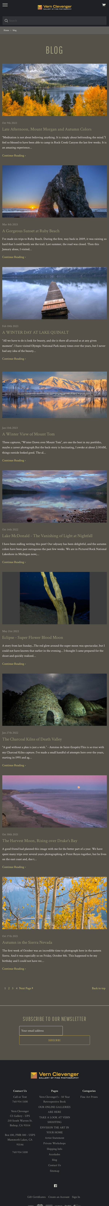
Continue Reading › (14, 156)
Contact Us (54, 1154)
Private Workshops (54, 1132)
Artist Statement (54, 1127)
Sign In (76, 1186)
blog (54, 1149)
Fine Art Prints (89, 1086)
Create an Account (58, 1186)
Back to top (98, 988)
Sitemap (54, 1160)
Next (26, 988)
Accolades (54, 1143)
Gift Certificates (36, 1186)
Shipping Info (54, 1138)
